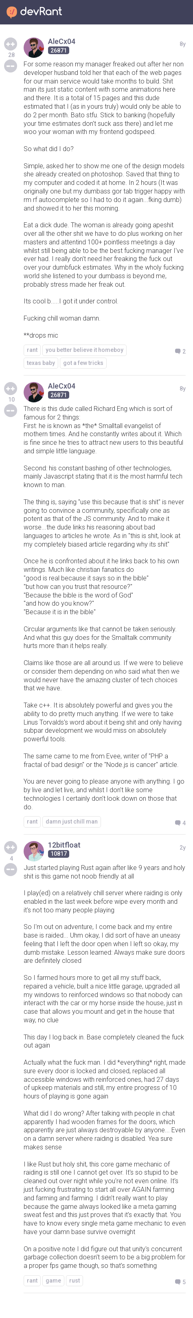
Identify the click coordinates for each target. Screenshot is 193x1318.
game (53, 1280)
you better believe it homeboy (84, 350)
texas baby (41, 363)
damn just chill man (72, 821)
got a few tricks (83, 363)
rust (74, 1280)
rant (32, 350)
